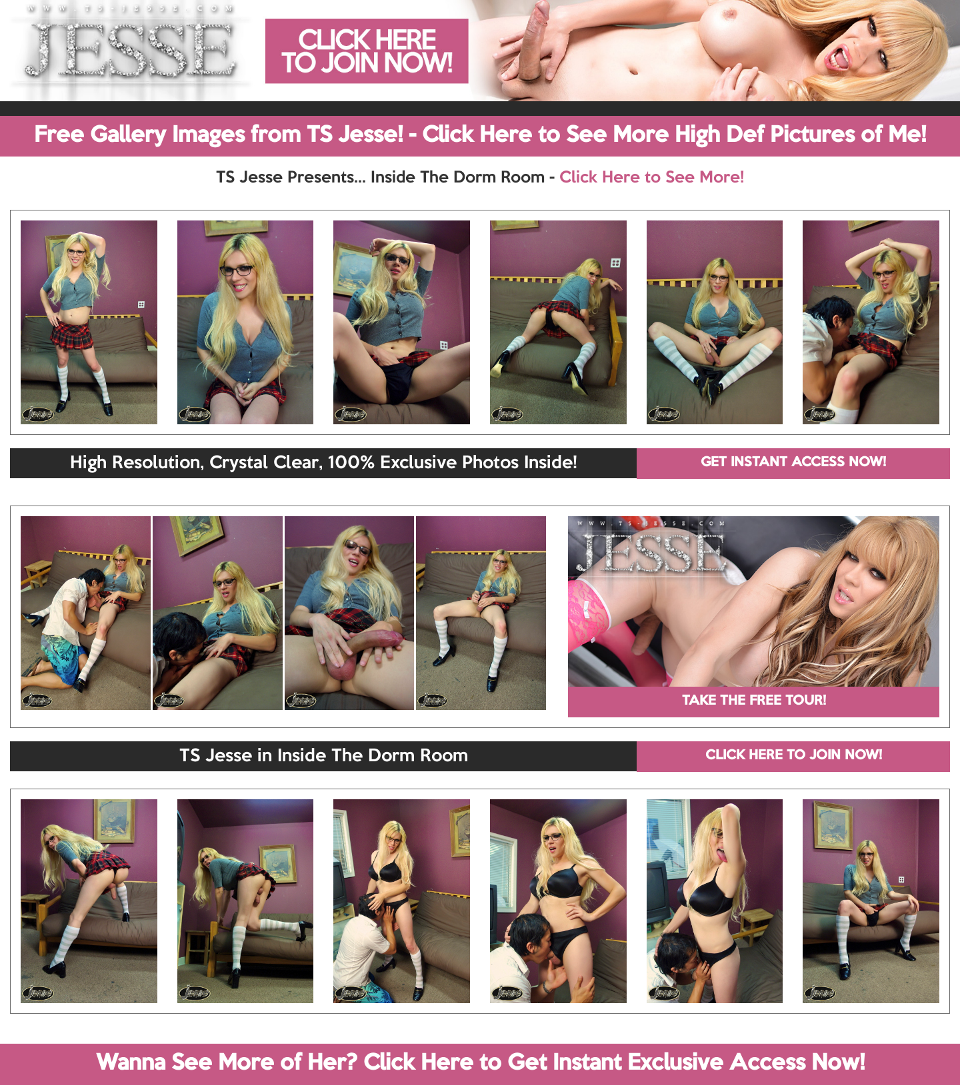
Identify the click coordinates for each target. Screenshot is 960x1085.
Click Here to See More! (651, 178)
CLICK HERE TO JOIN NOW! (793, 756)
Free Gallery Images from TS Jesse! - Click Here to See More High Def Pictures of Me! (480, 136)
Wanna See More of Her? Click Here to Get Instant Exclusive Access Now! (480, 1064)
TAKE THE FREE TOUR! (754, 701)
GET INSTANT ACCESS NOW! (793, 463)
